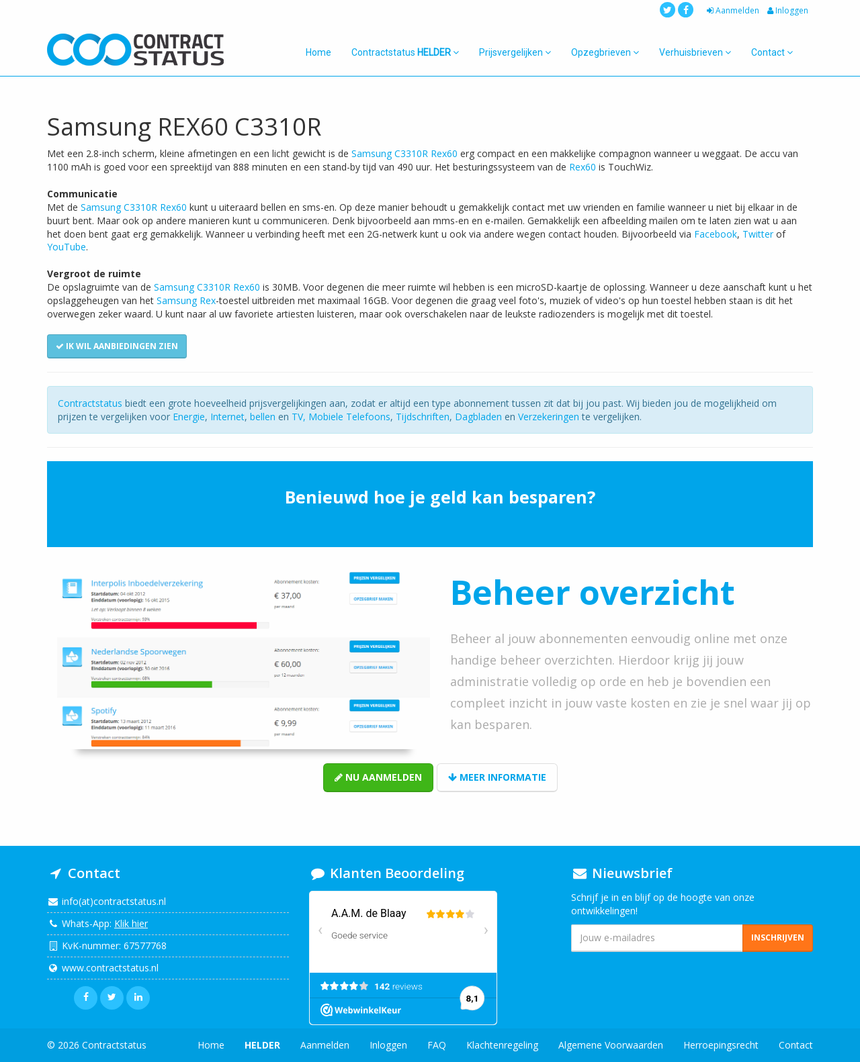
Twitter (757, 234)
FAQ (436, 1045)
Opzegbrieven (605, 52)
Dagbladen (478, 416)
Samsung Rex (186, 300)
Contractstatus (405, 52)
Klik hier (131, 923)
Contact (772, 52)
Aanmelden (732, 10)
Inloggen (786, 10)
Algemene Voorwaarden (610, 1045)
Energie (189, 416)
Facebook (715, 234)
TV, (300, 416)
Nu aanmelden (378, 777)
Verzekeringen (548, 416)
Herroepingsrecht (721, 1045)
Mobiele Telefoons (349, 416)
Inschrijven (777, 937)
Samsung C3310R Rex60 (404, 153)
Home (318, 52)
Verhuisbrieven (695, 52)
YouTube (66, 246)
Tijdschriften (422, 416)
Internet (227, 416)
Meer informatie (497, 777)
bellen (262, 416)
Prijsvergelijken (515, 52)
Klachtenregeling (502, 1045)
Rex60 (582, 166)
